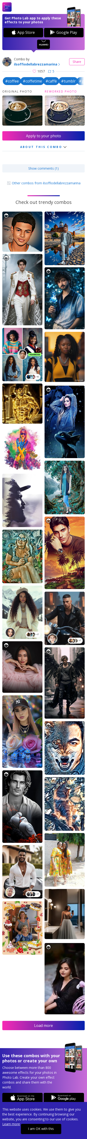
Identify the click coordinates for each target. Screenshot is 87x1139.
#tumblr (68, 81)
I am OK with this (41, 1128)
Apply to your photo (43, 135)
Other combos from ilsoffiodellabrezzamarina (43, 183)
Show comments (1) (43, 168)
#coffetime (32, 81)
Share (77, 61)
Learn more (11, 1124)
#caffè (51, 81)
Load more (43, 1025)
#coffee (12, 81)
